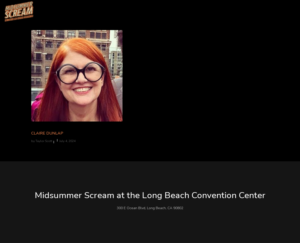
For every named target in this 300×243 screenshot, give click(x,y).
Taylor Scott (44, 141)
